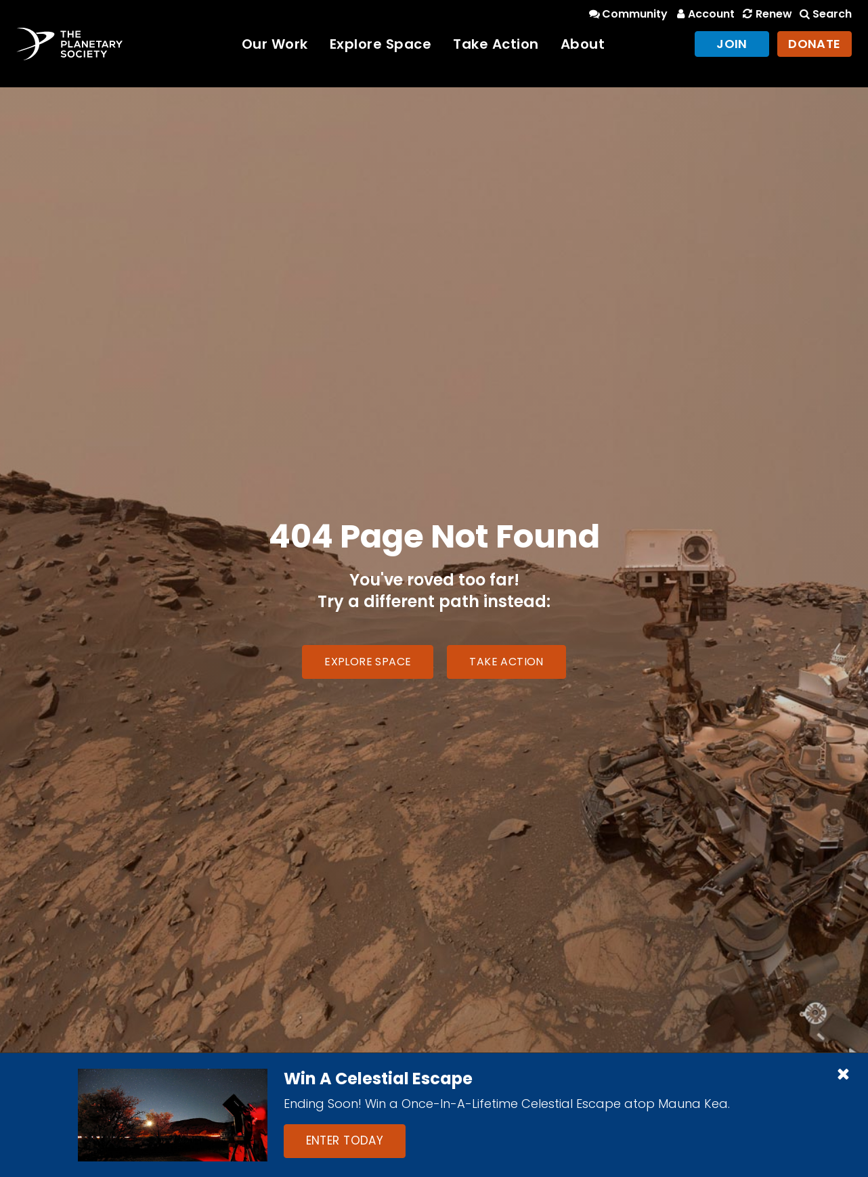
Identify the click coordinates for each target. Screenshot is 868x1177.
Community (627, 14)
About (583, 44)
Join (731, 43)
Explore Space (381, 44)
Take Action (496, 44)
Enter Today (345, 1140)
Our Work (275, 44)
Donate (814, 43)
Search (825, 14)
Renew (765, 14)
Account (704, 14)
